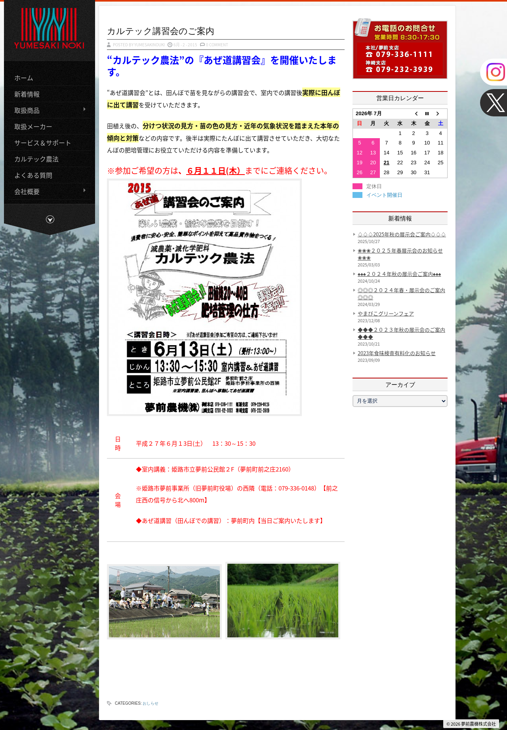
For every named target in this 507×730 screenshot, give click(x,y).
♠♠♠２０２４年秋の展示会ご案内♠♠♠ (399, 274)
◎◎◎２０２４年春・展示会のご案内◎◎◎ (401, 293)
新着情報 (27, 93)
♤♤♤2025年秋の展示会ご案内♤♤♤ (402, 234)
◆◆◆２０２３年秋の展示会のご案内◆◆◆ (401, 333)
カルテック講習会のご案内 (160, 31)
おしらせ (150, 703)
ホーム (23, 77)
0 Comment (217, 45)
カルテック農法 (36, 158)
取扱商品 (47, 109)
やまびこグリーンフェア (386, 313)
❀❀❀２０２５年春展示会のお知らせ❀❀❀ (400, 254)
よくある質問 (33, 174)
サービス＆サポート (42, 141)
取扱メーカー (33, 125)
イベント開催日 (384, 195)
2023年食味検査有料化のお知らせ (397, 353)
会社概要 (47, 191)
